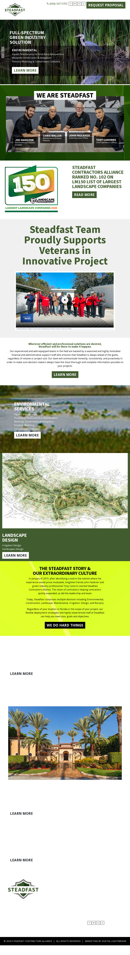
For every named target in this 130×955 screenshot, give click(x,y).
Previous (2, 52)
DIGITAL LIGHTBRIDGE (114, 950)
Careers (106, 11)
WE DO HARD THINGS (65, 633)
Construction (11, 930)
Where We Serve (89, 13)
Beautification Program (16, 934)
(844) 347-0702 (57, 3)
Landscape (10, 926)
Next (127, 52)
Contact (119, 11)
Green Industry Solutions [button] (61, 13)
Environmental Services (16, 922)
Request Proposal (105, 5)
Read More (84, 200)
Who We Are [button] (35, 13)
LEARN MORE (65, 377)
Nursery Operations (15, 938)
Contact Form (74, 900)
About (70, 892)
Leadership (73, 896)
